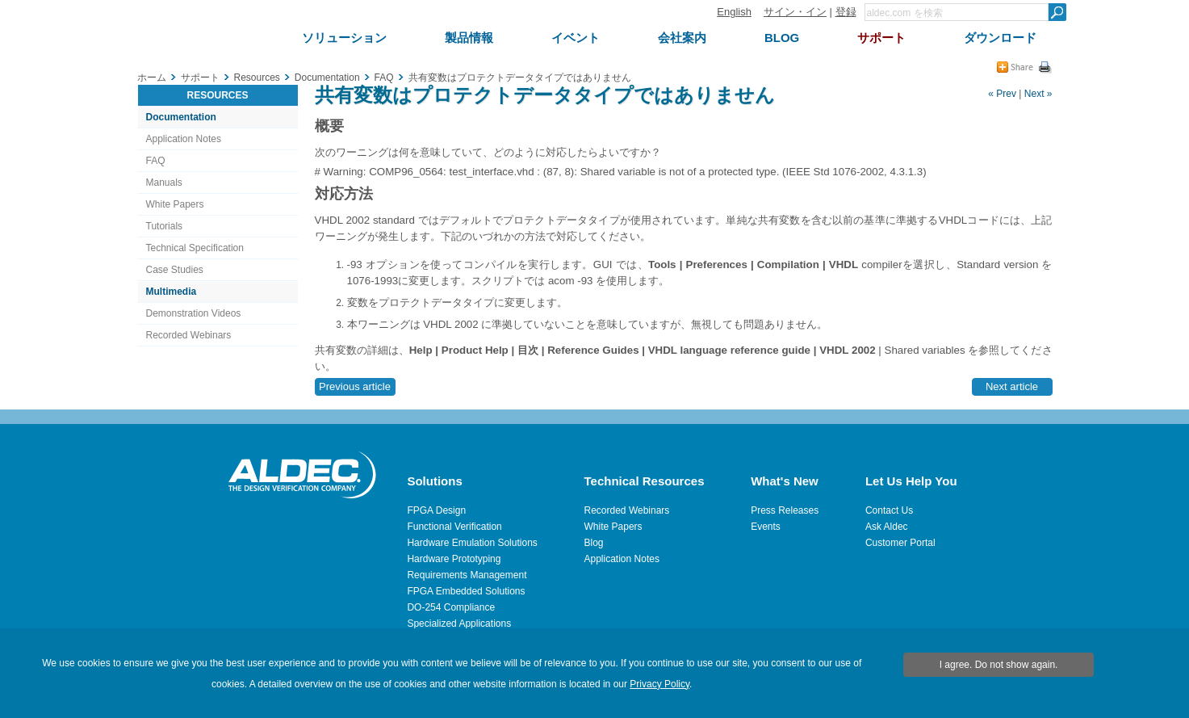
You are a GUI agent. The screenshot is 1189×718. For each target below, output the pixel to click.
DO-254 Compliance (451, 607)
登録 (845, 12)
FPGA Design (436, 510)
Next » (1038, 93)
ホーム (151, 77)
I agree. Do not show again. (999, 664)
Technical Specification (195, 248)
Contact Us (889, 510)
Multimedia (171, 291)
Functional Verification (454, 526)
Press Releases (784, 510)
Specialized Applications (459, 623)
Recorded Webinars (189, 335)
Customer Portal (900, 542)
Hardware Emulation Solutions (472, 542)
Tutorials (164, 226)
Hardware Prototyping (453, 559)
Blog (594, 542)
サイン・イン (795, 12)
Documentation (181, 117)
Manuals (164, 182)
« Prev (1002, 93)
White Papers (175, 204)
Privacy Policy (659, 684)
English (734, 12)
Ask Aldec (886, 526)
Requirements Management (466, 575)
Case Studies (174, 269)
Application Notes (183, 139)
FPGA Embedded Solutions (466, 591)
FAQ (155, 160)
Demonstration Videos (193, 313)
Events (766, 526)
